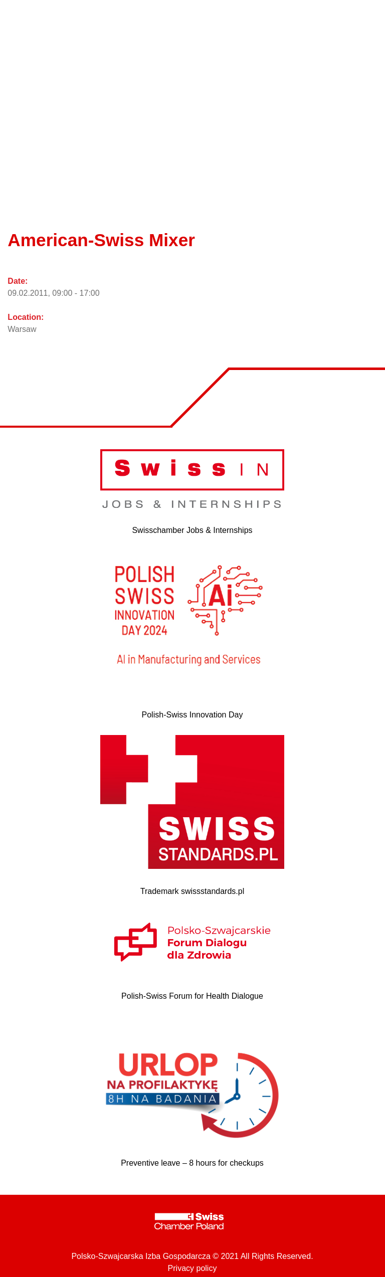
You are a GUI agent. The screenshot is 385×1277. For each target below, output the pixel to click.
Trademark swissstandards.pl (192, 891)
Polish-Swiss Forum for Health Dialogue (192, 996)
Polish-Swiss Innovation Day (192, 714)
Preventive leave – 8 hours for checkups (192, 1163)
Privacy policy (192, 1268)
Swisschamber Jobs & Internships (192, 530)
